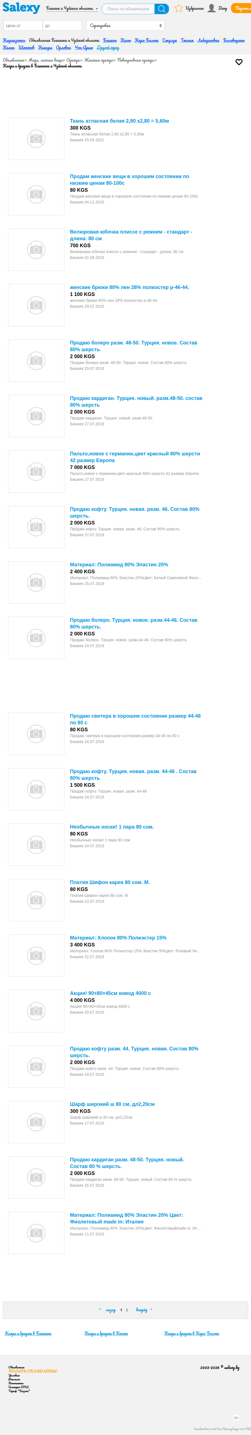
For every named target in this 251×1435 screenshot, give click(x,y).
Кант (125, 38)
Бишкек (110, 38)
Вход (222, 7)
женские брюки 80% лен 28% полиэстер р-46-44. (129, 286)
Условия (14, 1373)
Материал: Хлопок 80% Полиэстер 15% (118, 936)
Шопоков (26, 46)
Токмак (187, 38)
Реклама (14, 1377)
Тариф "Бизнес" (19, 1389)
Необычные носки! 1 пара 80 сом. (112, 825)
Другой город (108, 46)
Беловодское (234, 38)
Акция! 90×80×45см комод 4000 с (110, 992)
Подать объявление (32, 1369)
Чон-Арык (84, 46)
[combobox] (125, 24)
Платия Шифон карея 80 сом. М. (110, 881)
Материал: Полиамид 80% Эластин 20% (119, 563)
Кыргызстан (14, 38)
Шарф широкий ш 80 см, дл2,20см (112, 1103)
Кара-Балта (146, 38)
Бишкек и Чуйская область (69, 7)
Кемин (9, 46)
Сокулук (169, 38)
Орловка (63, 46)
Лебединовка (208, 38)
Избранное (194, 7)
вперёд (141, 1308)
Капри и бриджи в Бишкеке (28, 1332)
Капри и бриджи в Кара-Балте (191, 1332)
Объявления (13, 58)
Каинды (45, 46)
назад (110, 1308)
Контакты (15, 1381)
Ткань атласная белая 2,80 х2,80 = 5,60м (119, 119)
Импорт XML (18, 1385)
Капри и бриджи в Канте (106, 1332)
